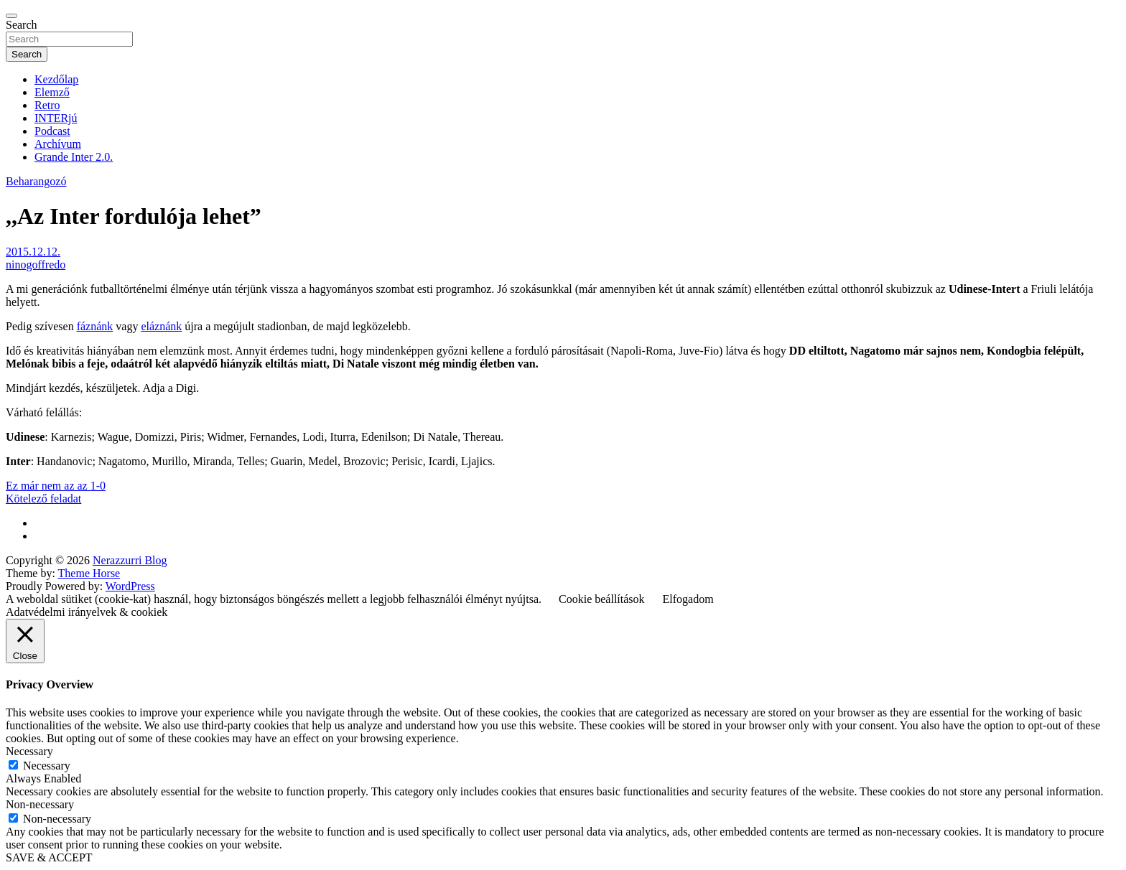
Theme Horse (89, 573)
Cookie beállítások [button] (602, 599)
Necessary (46, 765)
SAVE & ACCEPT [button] (49, 857)
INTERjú (56, 118)
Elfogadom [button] (688, 599)
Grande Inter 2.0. (73, 157)
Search (21, 25)
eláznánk (161, 326)
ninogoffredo (35, 264)
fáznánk (95, 326)
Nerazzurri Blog (130, 560)
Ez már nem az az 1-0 (56, 486)
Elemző (52, 92)
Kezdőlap (56, 79)
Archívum (57, 144)
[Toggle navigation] (11, 16)
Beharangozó (36, 181)
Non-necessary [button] (40, 804)
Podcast (52, 131)
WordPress (130, 586)
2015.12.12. (33, 251)
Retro (47, 105)
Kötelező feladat (43, 498)
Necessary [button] (29, 751)
